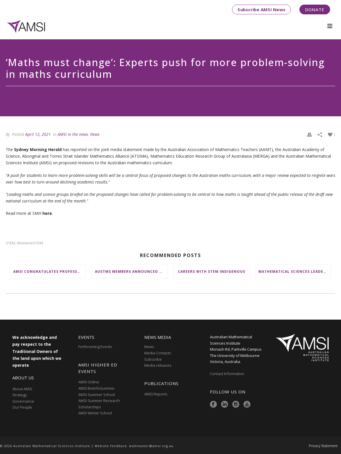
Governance (23, 401)
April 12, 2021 (38, 134)
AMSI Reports (155, 394)
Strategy (19, 394)
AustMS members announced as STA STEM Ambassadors (131, 271)
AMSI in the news (73, 134)
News (95, 134)
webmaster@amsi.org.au (151, 446)
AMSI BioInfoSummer (96, 388)
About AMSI (22, 388)
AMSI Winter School (95, 413)
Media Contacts (157, 353)
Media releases (158, 365)
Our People (22, 407)
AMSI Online (88, 382)
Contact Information (227, 373)
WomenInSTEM (30, 243)
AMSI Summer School (96, 394)
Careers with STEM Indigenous (211, 271)
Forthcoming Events (95, 346)
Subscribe (153, 359)
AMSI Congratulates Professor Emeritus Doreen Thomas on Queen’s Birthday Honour (49, 271)
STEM (10, 243)
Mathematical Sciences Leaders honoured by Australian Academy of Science (294, 271)
